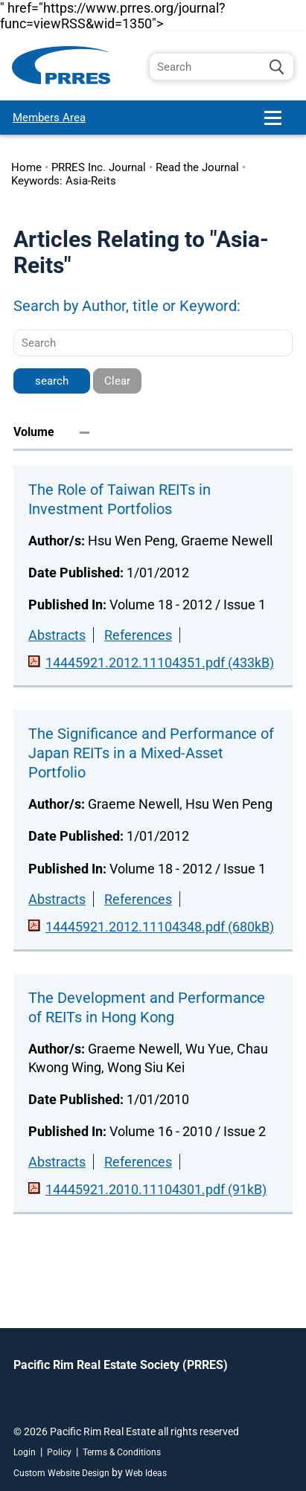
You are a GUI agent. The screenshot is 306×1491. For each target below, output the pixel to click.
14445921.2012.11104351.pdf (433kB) (159, 662)
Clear (117, 381)
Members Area (49, 117)
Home (26, 167)
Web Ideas (146, 1473)
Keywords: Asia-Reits (63, 180)
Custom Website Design (61, 1473)
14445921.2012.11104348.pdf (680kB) (159, 926)
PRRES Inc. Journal (98, 167)
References (138, 635)
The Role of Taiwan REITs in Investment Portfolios (119, 499)
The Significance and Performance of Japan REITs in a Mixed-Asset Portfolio (151, 753)
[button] (279, 124)
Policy (59, 1452)
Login (24, 1452)
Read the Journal (197, 167)
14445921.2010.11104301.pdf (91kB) (156, 1189)
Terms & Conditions (122, 1452)
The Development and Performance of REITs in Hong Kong (146, 1007)
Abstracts (57, 635)
